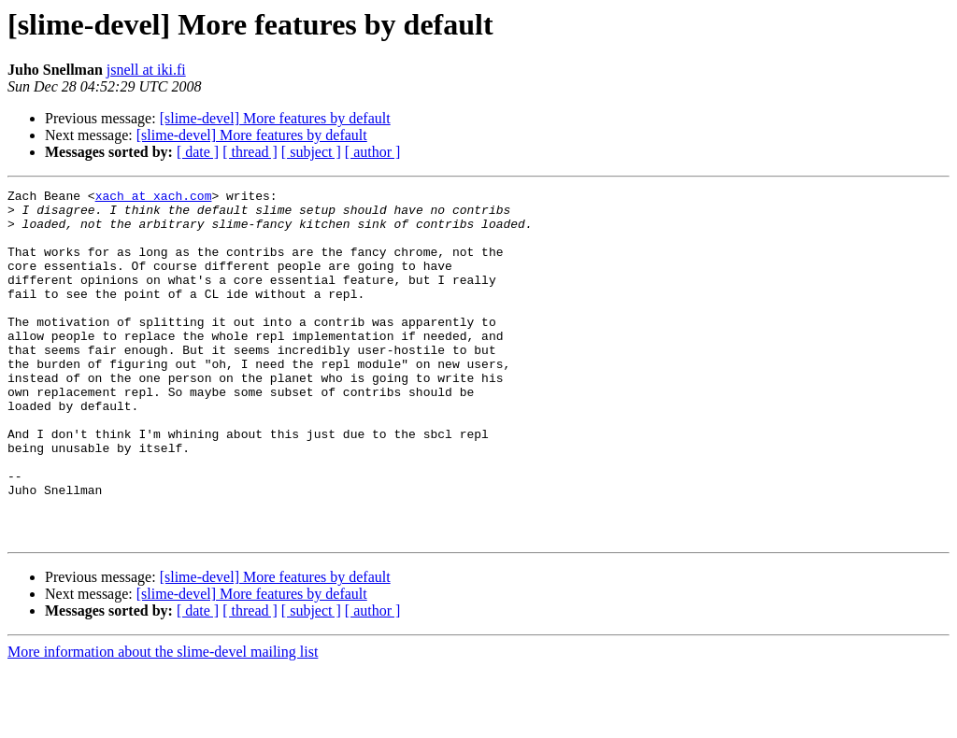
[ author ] (373, 152)
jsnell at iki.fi (146, 70)
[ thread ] (250, 152)
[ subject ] (311, 152)
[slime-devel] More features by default (275, 118)
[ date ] (198, 152)
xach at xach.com (153, 198)
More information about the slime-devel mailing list (162, 722)
